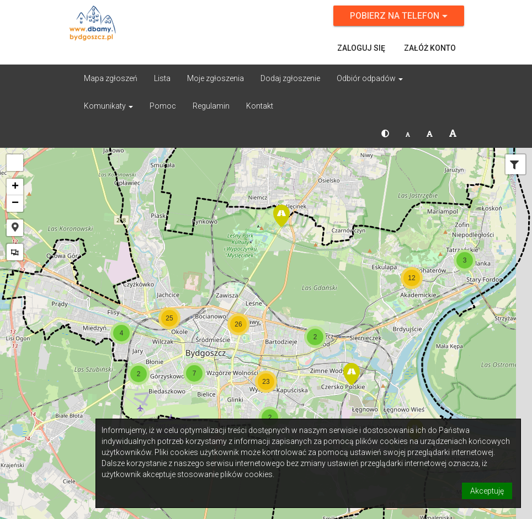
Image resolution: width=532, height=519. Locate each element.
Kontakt (259, 105)
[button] (385, 133)
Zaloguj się (361, 48)
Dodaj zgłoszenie (290, 78)
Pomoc (163, 105)
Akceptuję (487, 490)
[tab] (514, 165)
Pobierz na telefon (399, 15)
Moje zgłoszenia (215, 78)
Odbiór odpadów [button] (370, 78)
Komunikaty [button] (108, 105)
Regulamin (211, 105)
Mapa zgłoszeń (110, 78)
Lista (162, 78)
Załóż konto (430, 48)
